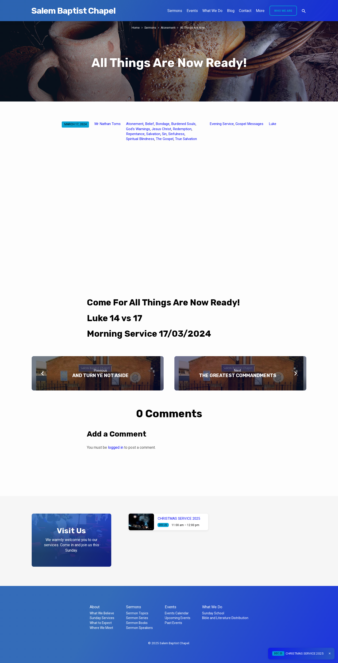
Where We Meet (101, 628)
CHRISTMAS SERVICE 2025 (179, 518)
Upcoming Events (177, 618)
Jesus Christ (161, 129)
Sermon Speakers (139, 628)
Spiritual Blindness (140, 139)
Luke (272, 124)
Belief (149, 124)
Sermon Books (137, 623)
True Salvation (186, 139)
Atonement (168, 27)
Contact (245, 10)
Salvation (153, 134)
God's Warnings (138, 129)
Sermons (174, 10)
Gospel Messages (249, 124)
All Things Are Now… (193, 27)
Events (192, 10)
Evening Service (222, 124)
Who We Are (283, 10)
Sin (164, 134)
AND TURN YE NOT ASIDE (100, 375)
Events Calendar (177, 613)
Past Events (173, 623)
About (95, 607)
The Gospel (164, 139)
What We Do (212, 10)
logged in (115, 447)
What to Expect (101, 623)
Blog (230, 10)
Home (135, 27)
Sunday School (213, 613)
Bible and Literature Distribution (225, 618)
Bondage (162, 124)
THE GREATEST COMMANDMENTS (237, 375)
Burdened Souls (183, 124)
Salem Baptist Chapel (73, 11)
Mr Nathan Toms (107, 124)
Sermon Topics (137, 613)
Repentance (135, 134)
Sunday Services (102, 618)
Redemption (182, 129)
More (260, 10)
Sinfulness (176, 134)
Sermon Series (137, 618)
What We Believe (102, 613)
